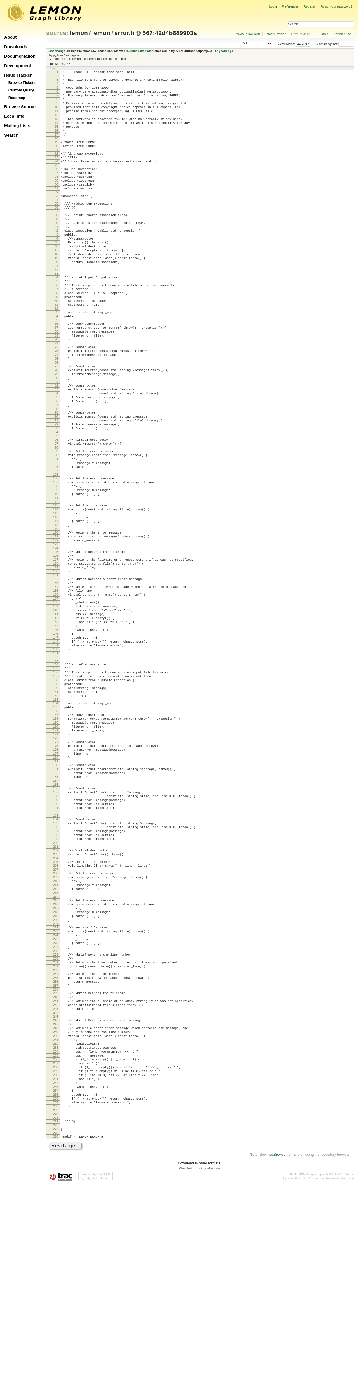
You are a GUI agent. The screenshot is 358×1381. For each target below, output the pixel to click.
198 (55, 976)
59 (56, 339)
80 (56, 435)
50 (56, 298)
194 (55, 957)
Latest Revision (275, 33)
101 (55, 530)
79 (56, 430)
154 (55, 774)
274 (55, 1324)
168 (55, 838)
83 (56, 448)
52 (56, 307)
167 (55, 833)
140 (55, 710)
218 (55, 1067)
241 (55, 1172)
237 (55, 1154)
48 (56, 288)
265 (55, 1285)
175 (55, 870)
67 (56, 375)
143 (55, 724)
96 (56, 507)
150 (55, 757)
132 (55, 672)
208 (55, 1020)
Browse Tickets (22, 82)
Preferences (290, 6)
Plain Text (185, 1365)
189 (55, 935)
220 (55, 1076)
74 (56, 407)
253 (55, 1228)
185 (55, 917)
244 (55, 1186)
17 (56, 148)
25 (56, 183)
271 (55, 1312)
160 (55, 802)
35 (56, 227)
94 (56, 499)
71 (56, 394)
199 (55, 981)
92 (56, 489)
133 (55, 676)
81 (56, 439)
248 (55, 1204)
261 (55, 1266)
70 (56, 389)
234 (55, 1139)
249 (55, 1209)
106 (55, 553)
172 (55, 857)
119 (55, 613)
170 (55, 848)
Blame (323, 33)
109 (55, 567)
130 (55, 663)
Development (17, 65)
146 (55, 738)
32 (56, 215)
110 (55, 572)
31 (56, 211)
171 (55, 852)
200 (55, 986)
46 (56, 279)
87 (56, 467)
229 (55, 1117)
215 (55, 1053)
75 (56, 412)
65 (56, 367)
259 (55, 1256)
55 (56, 320)
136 (55, 691)
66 (56, 370)
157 (55, 788)
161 (55, 807)
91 (56, 485)
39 (56, 245)
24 (56, 179)
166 (55, 830)
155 (55, 779)
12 (56, 124)
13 (56, 129)
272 (55, 1316)
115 (55, 594)
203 (55, 999)
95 (56, 504)
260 (55, 1261)
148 (55, 748)
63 (56, 357)
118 (55, 608)
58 (56, 335)
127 (55, 649)
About (10, 37)
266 (55, 1289)
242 (55, 1176)
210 (55, 1030)
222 (55, 1085)
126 (55, 644)
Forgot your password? (336, 6)
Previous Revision (247, 33)
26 (56, 187)
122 (55, 626)
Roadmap (16, 98)
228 (55, 1113)
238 (55, 1158)
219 (55, 1072)
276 (55, 1332)
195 (55, 962)
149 (55, 752)
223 (55, 1089)
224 (55, 1094)
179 (55, 889)
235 (55, 1144)
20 (56, 161)
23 (56, 174)
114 (55, 589)
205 (55, 1007)
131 (55, 668)
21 (56, 165)
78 (56, 425)
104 (55, 544)
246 (55, 1194)
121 (55, 622)
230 (55, 1122)
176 (55, 875)
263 (55, 1275)
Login (273, 6)
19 (56, 156)
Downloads (15, 46)
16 (56, 143)
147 (55, 743)
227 (55, 1108)
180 (55, 893)
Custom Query (21, 90)
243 (55, 1181)
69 (56, 385)
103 (55, 539)
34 (56, 224)
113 (55, 585)
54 (56, 316)
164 (55, 820)
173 (55, 862)
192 (55, 949)
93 (56, 494)
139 (55, 705)
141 (55, 714)
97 (56, 512)
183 (55, 907)
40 (56, 250)
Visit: (245, 43)
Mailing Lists (17, 125)
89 (56, 475)
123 (55, 631)
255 (55, 1237)
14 (56, 133)
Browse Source (20, 106)
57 (56, 330)
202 (55, 994)
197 (55, 971)
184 (55, 912)
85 (56, 457)
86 (56, 462)
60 (56, 344)
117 (55, 604)
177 (55, 880)
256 (55, 1242)
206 (55, 1012)
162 (55, 812)
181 (55, 898)
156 (55, 783)
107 (55, 557)
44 (56, 269)
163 (55, 817)
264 (55, 1280)
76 (56, 417)
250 (55, 1213)
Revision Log (342, 33)
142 (55, 719)
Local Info (14, 116)
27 (56, 192)
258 (55, 1251)
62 (56, 354)
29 (56, 201)
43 (56, 264)
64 (56, 362)
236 (55, 1149)
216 (55, 1057)
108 (55, 562)
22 (56, 169)
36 (56, 232)
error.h (124, 33)
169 (55, 843)
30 (56, 206)
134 (55, 681)
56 (56, 325)
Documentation (20, 56)
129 (55, 658)
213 (55, 1044)
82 (56, 443)
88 (56, 471)
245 (55, 1191)
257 (55, 1247)
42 (56, 260)
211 (55, 1035)
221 (55, 1081)
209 (55, 1025)
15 (56, 138)
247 (55, 1199)
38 (56, 241)
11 (56, 119)
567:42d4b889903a (170, 33)
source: (57, 33)
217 (55, 1062)
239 (55, 1162)
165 (55, 825)
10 (56, 114)
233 (55, 1136)
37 (56, 237)
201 (55, 990)
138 (55, 700)
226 (55, 1104)
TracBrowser (277, 1352)
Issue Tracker (18, 75)
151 (55, 762)
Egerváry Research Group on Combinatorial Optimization (318, 1375)
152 (55, 766)
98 (56, 517)
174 (55, 866)
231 (55, 1126)
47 (56, 283)
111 (55, 576)
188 (55, 930)
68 (56, 380)
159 (55, 798)
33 (56, 219)
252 (55, 1223)
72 (56, 398)
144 (55, 729)
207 (55, 1017)
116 (55, 599)
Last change (56, 51)
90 (56, 480)
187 (55, 925)
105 (55, 549)
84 (56, 452)
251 (55, 1218)
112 (55, 581)
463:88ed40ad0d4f (139, 51)
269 (55, 1304)
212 (55, 1039)
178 (55, 885)
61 (56, 349)
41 (56, 255)
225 (55, 1099)
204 (55, 1004)
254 (55, 1232)
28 (56, 196)
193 (55, 954)
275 (55, 1329)
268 (55, 1299)
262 (55, 1270)
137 (55, 695)
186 (55, 920)
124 (55, 636)
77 (56, 420)
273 (55, 1320)
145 (55, 733)
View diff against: (335, 44)
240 (55, 1167)
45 (56, 274)
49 (56, 293)
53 (56, 312)
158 (55, 793)
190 (55, 939)
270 (55, 1307)
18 (56, 152)
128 (55, 654)
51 (56, 302)
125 (55, 639)
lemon (79, 33)
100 (55, 525)
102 (55, 535)
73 (56, 402)
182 (55, 902)
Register (309, 6)
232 (55, 1131)
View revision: (286, 44)
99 (56, 520)
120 (55, 617)
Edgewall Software (97, 1375)
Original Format (210, 1365)
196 (55, 967)
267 (55, 1294)
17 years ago (224, 51)
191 (55, 944)
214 (55, 1049)
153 (55, 770)
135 (55, 686)
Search (11, 135)
